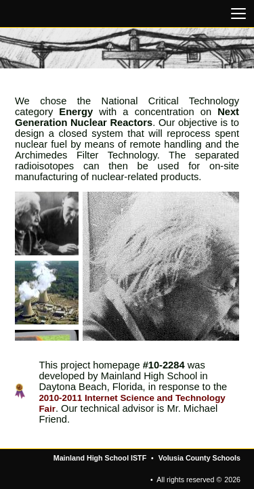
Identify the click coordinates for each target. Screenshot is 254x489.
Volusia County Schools (199, 458)
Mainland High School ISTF (100, 458)
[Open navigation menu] (238, 13)
